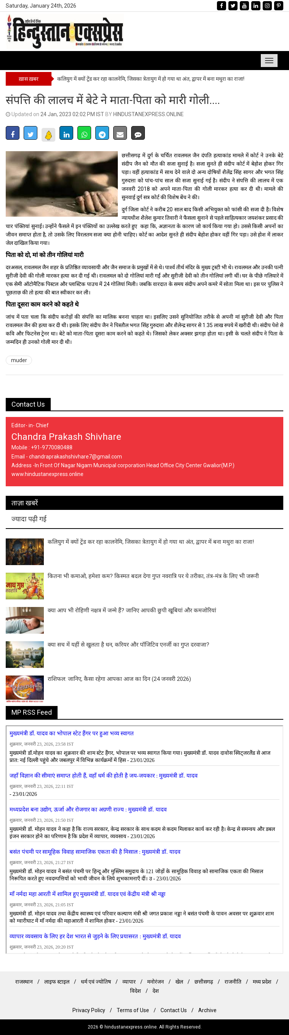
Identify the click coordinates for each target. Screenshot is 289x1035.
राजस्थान (24, 982)
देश (156, 991)
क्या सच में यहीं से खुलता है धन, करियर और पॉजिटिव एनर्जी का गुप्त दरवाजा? (128, 644)
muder (19, 360)
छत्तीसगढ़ (203, 982)
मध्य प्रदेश (262, 982)
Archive (207, 1010)
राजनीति (233, 982)
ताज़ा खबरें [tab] (24, 503)
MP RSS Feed (31, 712)
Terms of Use (133, 1010)
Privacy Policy (88, 1010)
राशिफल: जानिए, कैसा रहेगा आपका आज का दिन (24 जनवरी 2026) (119, 679)
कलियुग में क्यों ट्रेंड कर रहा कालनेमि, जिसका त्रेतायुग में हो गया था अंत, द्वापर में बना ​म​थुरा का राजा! (150, 79)
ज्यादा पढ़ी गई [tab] (29, 519)
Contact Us (28, 404)
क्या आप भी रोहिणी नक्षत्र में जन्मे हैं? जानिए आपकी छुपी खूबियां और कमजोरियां (132, 610)
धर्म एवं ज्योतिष (96, 982)
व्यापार (129, 982)
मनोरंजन (155, 982)
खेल (179, 982)
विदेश (135, 991)
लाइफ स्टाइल (56, 982)
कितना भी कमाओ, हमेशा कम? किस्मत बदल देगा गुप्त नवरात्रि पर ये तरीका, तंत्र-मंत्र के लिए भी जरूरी (153, 576)
